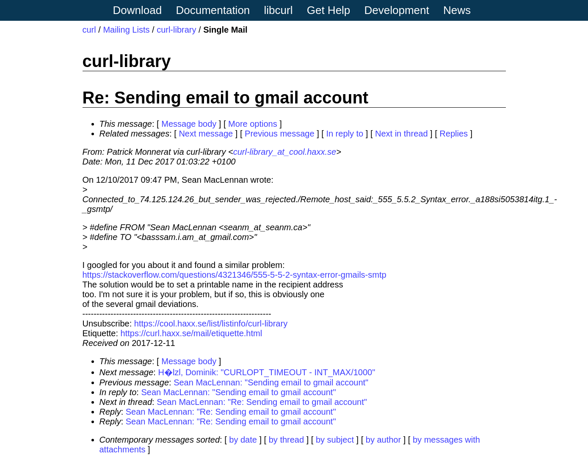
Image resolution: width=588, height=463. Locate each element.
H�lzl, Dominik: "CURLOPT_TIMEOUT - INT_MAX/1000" (266, 372)
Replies (453, 133)
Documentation (213, 10)
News (457, 10)
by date (243, 439)
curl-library (176, 29)
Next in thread (401, 133)
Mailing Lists (126, 29)
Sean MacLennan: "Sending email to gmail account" (271, 382)
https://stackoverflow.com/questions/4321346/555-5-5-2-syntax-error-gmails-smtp (234, 274)
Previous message (280, 133)
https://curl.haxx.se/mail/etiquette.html (191, 333)
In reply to (344, 133)
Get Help (329, 10)
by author (383, 439)
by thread (286, 439)
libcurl (278, 10)
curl (89, 29)
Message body (188, 123)
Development (396, 10)
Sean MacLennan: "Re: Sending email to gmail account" (262, 402)
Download (137, 10)
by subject (335, 439)
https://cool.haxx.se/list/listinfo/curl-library (210, 323)
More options (252, 123)
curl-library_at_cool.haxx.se (284, 151)
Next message (206, 133)
